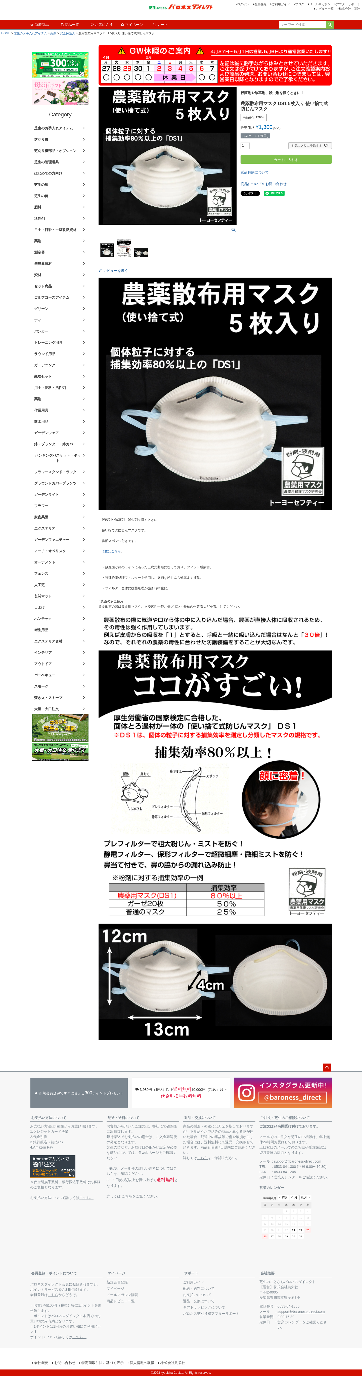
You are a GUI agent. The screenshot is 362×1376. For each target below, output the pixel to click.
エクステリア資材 (48, 641)
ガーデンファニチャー (51, 540)
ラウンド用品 (44, 354)
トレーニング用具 (48, 343)
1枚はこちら (112, 551)
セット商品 (43, 286)
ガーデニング (44, 365)
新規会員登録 (117, 1282)
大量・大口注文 (46, 709)
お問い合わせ (64, 1363)
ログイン (243, 4)
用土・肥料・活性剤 (50, 388)
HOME (5, 33)
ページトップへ (327, 1068)
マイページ (132, 25)
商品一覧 (69, 25)
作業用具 (41, 410)
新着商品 (39, 25)
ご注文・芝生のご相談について (285, 1118)
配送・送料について (123, 1118)
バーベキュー (44, 675)
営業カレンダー (286, 1177)
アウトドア (43, 664)
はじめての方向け (48, 173)
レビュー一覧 (324, 9)
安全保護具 (67, 33)
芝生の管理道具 (46, 162)
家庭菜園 (41, 517)
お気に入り (101, 25)
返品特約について (255, 172)
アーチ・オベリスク (50, 551)
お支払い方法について (48, 1118)
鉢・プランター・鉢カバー (55, 444)
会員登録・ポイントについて (54, 1273)
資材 (37, 275)
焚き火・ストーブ (48, 698)
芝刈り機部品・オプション (55, 151)
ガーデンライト (46, 495)
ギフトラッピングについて (204, 1307)
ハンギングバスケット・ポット (58, 458)
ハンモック (43, 619)
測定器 (39, 252)
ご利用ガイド (281, 4)
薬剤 (53, 33)
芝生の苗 (41, 196)
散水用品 (41, 422)
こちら (127, 1196)
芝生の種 (41, 185)
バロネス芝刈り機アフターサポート (211, 1314)
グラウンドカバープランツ (55, 483)
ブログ (299, 4)
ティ (37, 320)
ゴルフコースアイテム (51, 297)
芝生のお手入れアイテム (30, 33)
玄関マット (43, 596)
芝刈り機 (41, 139)
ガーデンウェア (46, 433)
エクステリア (44, 528)
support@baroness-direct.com (297, 1161)
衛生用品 (41, 630)
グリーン (41, 309)
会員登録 (260, 4)
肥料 (37, 207)
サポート (191, 1273)
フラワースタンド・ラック (55, 472)
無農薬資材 (43, 264)
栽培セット (43, 376)
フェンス (41, 574)
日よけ (39, 607)
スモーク (41, 686)
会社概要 (267, 1273)
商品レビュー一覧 (121, 1301)
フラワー (41, 506)
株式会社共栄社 (349, 9)
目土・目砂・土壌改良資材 (55, 230)
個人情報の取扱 (142, 1363)
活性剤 (39, 218)
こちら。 (86, 1198)
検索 (330, 24)
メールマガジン (320, 4)
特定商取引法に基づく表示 (102, 1363)
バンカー (41, 331)
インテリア (43, 653)
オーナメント (44, 562)
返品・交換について (200, 1118)
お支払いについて (197, 1295)
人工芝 (39, 585)
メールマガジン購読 (122, 1295)
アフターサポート (348, 4)
